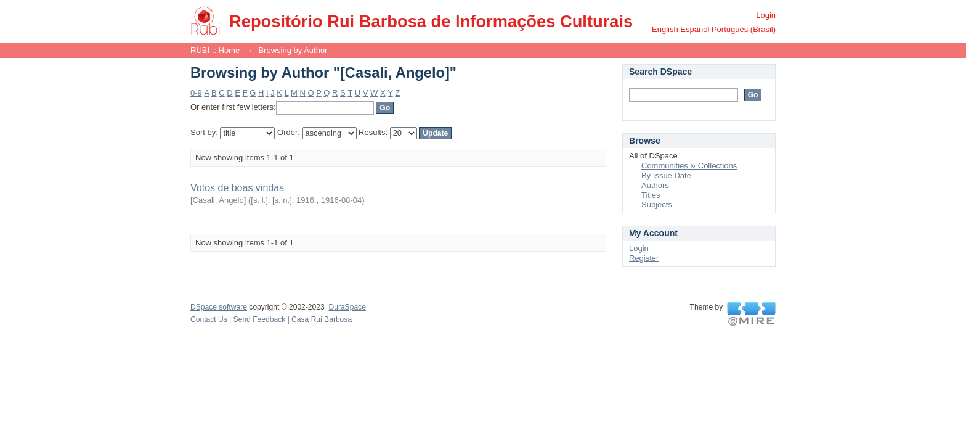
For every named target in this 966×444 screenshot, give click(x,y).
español (694, 29)
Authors (655, 185)
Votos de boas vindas (237, 188)
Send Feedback (259, 319)
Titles (650, 195)
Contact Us (208, 319)
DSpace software (218, 307)
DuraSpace (346, 307)
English (665, 29)
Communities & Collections (689, 165)
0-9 (196, 92)
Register (644, 258)
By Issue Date (666, 175)
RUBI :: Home (215, 50)
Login (766, 15)
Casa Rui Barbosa (321, 319)
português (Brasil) (744, 29)
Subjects (656, 204)
